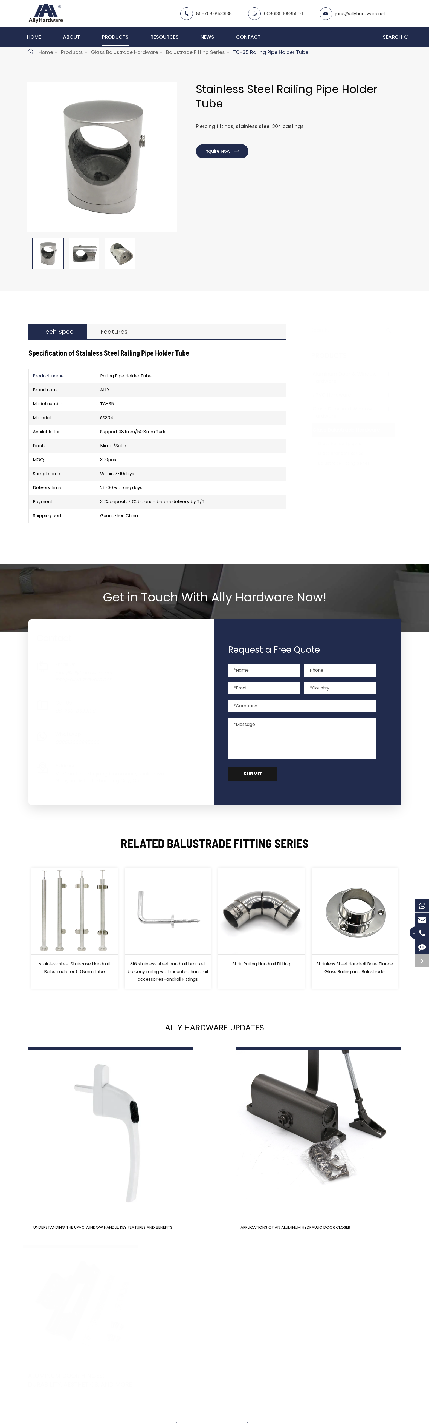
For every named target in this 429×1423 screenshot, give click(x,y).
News (207, 36)
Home (34, 36)
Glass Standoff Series (346, 453)
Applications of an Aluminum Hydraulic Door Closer (209, 1191)
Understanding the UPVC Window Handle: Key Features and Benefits (80, 1195)
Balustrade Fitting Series (195, 52)
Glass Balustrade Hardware (124, 52)
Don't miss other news (212, 1249)
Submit (253, 778)
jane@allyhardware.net (360, 13)
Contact (248, 36)
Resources (164, 36)
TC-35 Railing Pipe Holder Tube (270, 52)
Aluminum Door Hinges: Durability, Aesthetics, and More (342, 1191)
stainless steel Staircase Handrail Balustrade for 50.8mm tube (74, 972)
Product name (48, 381)
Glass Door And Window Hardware (64, 1353)
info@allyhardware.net (89, 684)
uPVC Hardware (337, 394)
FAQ (192, 1363)
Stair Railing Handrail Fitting (261, 968)
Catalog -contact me (211, 1344)
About (71, 36)
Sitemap (218, 1413)
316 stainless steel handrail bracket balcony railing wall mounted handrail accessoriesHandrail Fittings (167, 976)
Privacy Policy (256, 1413)
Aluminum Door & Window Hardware (66, 1334)
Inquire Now (225, 151)
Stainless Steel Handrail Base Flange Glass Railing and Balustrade (354, 972)
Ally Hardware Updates (214, 1034)
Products (115, 36)
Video (194, 1353)
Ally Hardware (70, 1413)
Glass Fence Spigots (345, 443)
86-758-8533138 (214, 13)
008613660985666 (283, 13)
